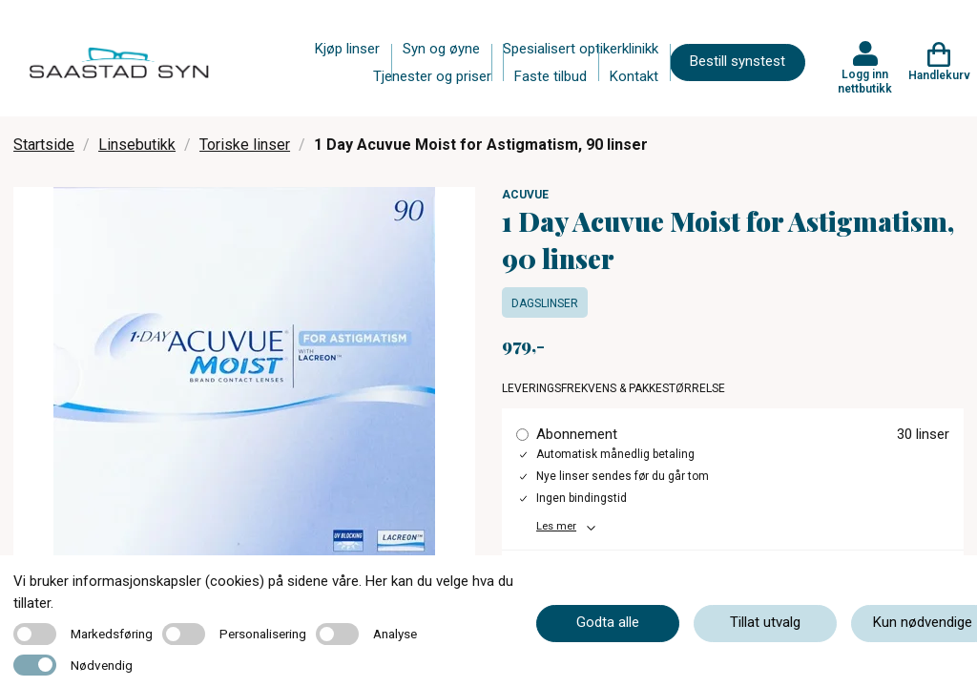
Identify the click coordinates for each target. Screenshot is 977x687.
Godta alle (607, 622)
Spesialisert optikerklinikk (580, 48)
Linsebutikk (137, 144)
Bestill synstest (737, 61)
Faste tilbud (550, 76)
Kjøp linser (347, 48)
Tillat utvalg (765, 622)
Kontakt (634, 76)
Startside (43, 144)
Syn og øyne (441, 48)
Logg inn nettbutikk (865, 81)
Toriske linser (244, 144)
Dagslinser (544, 303)
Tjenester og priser (432, 76)
